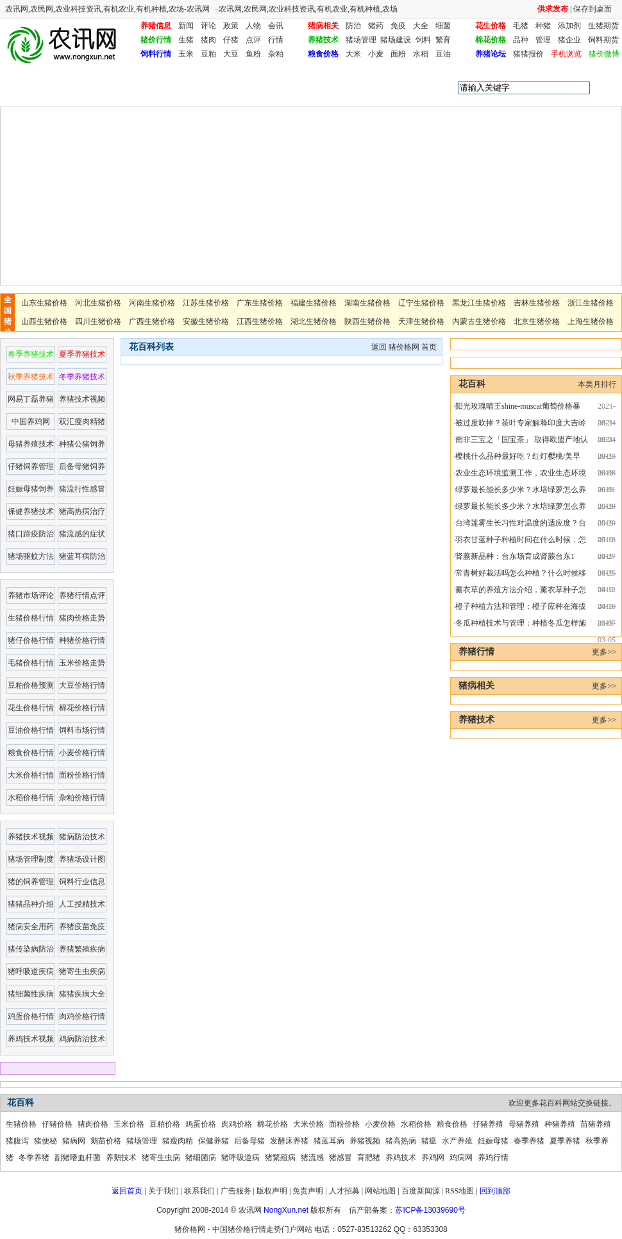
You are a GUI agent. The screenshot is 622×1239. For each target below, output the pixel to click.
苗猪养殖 (595, 1124)
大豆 (231, 53)
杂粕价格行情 (82, 797)
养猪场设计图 (82, 859)
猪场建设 (395, 39)
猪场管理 (361, 39)
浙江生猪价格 (590, 302)
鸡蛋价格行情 (31, 1016)
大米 (353, 53)
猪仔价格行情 (31, 640)
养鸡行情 (493, 1157)
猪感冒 (340, 1157)
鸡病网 (461, 1157)
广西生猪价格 (152, 321)
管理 (543, 39)
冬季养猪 (34, 1157)
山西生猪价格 (44, 321)
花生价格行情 (31, 707)
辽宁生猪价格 (421, 302)
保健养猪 (213, 1140)
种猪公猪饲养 (82, 444)
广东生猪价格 (260, 302)
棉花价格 (490, 39)
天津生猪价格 (421, 321)
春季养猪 (529, 1140)
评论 (208, 25)
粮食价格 (323, 53)
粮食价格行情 (31, 752)
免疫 (398, 25)
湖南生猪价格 (367, 302)
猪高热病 (400, 1140)
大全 (420, 25)
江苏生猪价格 (206, 302)
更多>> (604, 651)
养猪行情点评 (82, 595)
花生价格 (490, 25)
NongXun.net (286, 1210)
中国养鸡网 (31, 421)
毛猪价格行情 (31, 662)
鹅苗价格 (105, 1140)
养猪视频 (364, 1140)
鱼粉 (253, 53)
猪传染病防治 (31, 948)
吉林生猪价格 (537, 302)
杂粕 (275, 53)
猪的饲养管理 (31, 881)
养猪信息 (155, 25)
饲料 (423, 39)
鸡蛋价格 (200, 1124)
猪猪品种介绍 (31, 904)
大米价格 (308, 1124)
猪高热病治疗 (82, 511)
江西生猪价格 (260, 321)
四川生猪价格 (98, 321)
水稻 (420, 53)
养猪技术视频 (82, 399)
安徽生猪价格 (206, 321)
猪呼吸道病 (240, 1157)
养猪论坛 (490, 53)
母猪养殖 (524, 1124)
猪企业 (569, 39)
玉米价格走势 (82, 662)
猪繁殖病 (280, 1157)
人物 (253, 25)
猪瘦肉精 (177, 1140)
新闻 (186, 25)
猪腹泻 (17, 1140)
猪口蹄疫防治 (31, 533)
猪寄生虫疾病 (82, 971)
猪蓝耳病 (329, 1140)
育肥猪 (368, 1157)
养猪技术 (323, 39)
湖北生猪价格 (313, 321)
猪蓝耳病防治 (82, 556)
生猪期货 (603, 25)
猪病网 (73, 1140)
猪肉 (208, 39)
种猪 (543, 25)
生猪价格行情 (31, 617)
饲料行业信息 (82, 881)
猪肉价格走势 (82, 617)
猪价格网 (404, 347)
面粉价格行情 (82, 775)
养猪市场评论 (31, 595)
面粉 (398, 53)
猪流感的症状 (82, 533)
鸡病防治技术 (82, 1038)
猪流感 (312, 1157)
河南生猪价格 (152, 302)
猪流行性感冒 (82, 488)
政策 (231, 25)
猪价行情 (155, 39)
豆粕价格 (164, 1124)
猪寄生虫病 (161, 1157)
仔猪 (231, 39)
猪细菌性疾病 (31, 993)
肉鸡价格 (236, 1124)
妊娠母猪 (493, 1140)
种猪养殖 (559, 1124)
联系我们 (199, 1190)
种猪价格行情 (82, 640)
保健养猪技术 (31, 511)
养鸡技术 (400, 1157)
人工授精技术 (82, 904)
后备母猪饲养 (82, 466)
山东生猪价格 (44, 302)
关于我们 (163, 1190)
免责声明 (307, 1190)
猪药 (375, 25)
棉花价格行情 (82, 707)
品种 (520, 39)
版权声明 (271, 1190)
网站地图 (380, 1190)
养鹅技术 (121, 1157)
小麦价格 (380, 1124)
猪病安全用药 (31, 926)
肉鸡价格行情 (82, 1016)
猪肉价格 (93, 1124)
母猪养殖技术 (31, 444)
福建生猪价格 (313, 302)
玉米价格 (128, 1124)
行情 (275, 39)
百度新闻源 (420, 1190)
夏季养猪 (565, 1140)
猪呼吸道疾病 (31, 971)
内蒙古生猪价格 (479, 321)
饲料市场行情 (82, 730)
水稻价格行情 (31, 797)
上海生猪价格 (590, 321)
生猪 (186, 39)
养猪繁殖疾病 (82, 948)
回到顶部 (495, 1190)
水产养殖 (457, 1140)
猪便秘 (45, 1140)
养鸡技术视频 (31, 1038)
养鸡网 (432, 1157)
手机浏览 (566, 53)
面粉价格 (344, 1124)
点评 (253, 39)
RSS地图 (459, 1190)
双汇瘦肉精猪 (82, 421)
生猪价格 (21, 1124)
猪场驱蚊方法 (31, 556)
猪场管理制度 (31, 859)
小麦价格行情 (82, 752)
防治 (353, 25)
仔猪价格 (57, 1124)
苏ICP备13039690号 (430, 1210)
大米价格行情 (31, 775)
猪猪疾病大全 (82, 993)
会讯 (275, 25)
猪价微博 (604, 53)
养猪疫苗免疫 (82, 926)
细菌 (443, 25)
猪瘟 (429, 1140)
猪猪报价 (528, 53)
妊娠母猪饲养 (31, 488)
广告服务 (236, 1190)
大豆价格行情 (82, 685)
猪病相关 (323, 25)
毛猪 (520, 25)
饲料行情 (155, 53)
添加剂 (569, 25)
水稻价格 (416, 1124)
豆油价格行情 (31, 730)
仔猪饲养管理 (31, 466)
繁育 (443, 39)
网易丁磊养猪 (31, 399)
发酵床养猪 (289, 1140)
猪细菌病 (200, 1157)
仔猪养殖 (488, 1124)
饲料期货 (603, 39)
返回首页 (127, 1190)
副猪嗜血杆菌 (78, 1157)
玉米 (186, 53)
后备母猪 (249, 1140)
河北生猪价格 (98, 302)
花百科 (72, 87)
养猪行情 (476, 651)
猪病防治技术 (82, 836)
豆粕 (208, 53)
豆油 (443, 53)
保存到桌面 (592, 8)
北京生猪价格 (537, 321)
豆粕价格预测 (31, 685)
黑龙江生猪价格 (479, 302)
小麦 (375, 53)
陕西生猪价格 (367, 321)
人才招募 (344, 1190)
